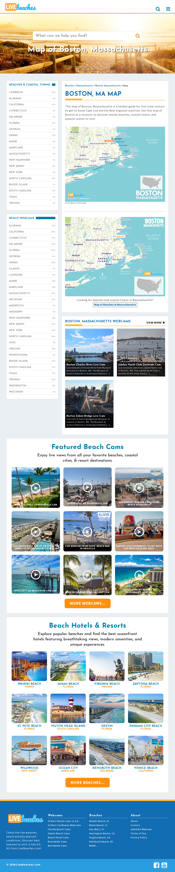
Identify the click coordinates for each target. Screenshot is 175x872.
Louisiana (32, 275)
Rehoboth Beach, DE (101, 841)
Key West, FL (96, 829)
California (32, 104)
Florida (32, 123)
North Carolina (32, 178)
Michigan (32, 299)
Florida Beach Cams (59, 829)
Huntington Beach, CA (102, 833)
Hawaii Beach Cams (59, 833)
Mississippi (32, 312)
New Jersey (32, 166)
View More (155, 323)
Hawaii (32, 135)
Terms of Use (138, 833)
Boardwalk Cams (57, 841)
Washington (32, 386)
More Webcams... (87, 603)
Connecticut (32, 111)
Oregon (32, 349)
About (134, 821)
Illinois (32, 269)
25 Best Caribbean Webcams (64, 825)
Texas (32, 197)
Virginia (32, 203)
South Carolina (32, 191)
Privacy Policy (139, 837)
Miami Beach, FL (98, 825)
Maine (32, 141)
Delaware (32, 117)
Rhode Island (32, 184)
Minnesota (32, 306)
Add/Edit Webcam (141, 829)
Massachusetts (32, 154)
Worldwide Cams (57, 846)
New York (32, 172)
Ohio (32, 342)
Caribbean (32, 92)
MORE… (93, 846)
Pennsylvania (32, 355)
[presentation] (115, 304)
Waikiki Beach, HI (99, 821)
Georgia (32, 129)
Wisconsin (32, 392)
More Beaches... (88, 782)
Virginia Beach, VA (99, 837)
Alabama (32, 98)
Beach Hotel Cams (58, 837)
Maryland (32, 148)
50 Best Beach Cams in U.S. (63, 821)
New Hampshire (32, 160)
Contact (135, 825)
